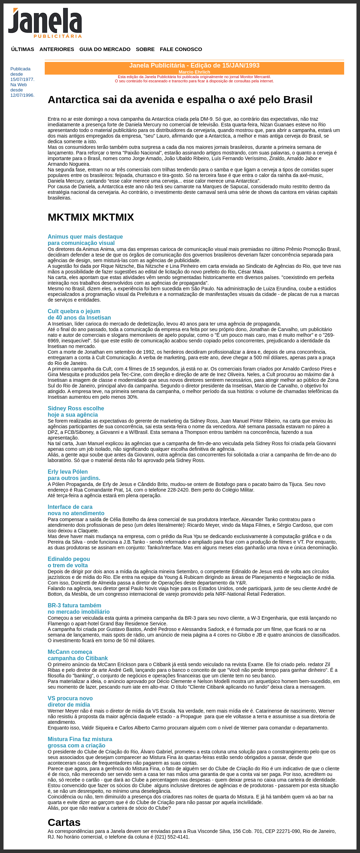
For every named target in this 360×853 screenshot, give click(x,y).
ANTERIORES (56, 49)
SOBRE (145, 49)
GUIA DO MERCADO (104, 49)
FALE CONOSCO (181, 49)
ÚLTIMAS (23, 49)
